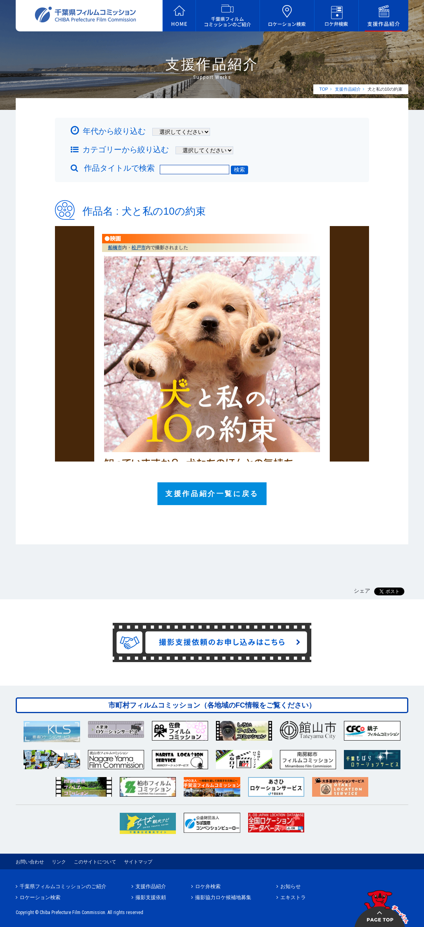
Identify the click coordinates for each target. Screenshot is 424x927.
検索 (239, 169)
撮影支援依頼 (150, 897)
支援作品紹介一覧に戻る (212, 494)
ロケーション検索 (40, 897)
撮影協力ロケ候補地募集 (223, 897)
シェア (362, 591)
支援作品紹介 (348, 89)
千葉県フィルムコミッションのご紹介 (63, 886)
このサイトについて (95, 862)
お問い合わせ (30, 862)
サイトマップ (138, 862)
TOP (323, 89)
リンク (59, 862)
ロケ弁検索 (208, 886)
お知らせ (290, 886)
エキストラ (293, 897)
